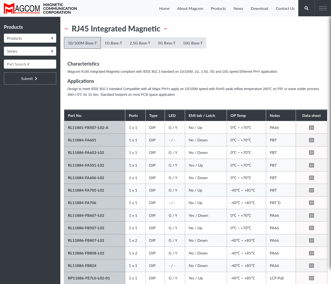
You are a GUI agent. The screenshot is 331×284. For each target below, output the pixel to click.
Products (217, 8)
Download (258, 8)
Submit (29, 79)
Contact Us (284, 8)
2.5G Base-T (141, 43)
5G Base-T (168, 43)
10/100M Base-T (82, 43)
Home (163, 8)
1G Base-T (114, 43)
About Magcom (189, 8)
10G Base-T (195, 43)
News (237, 8)
